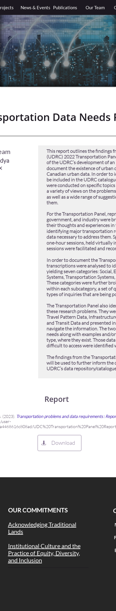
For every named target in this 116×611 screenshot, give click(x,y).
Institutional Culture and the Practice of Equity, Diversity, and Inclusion (44, 553)
